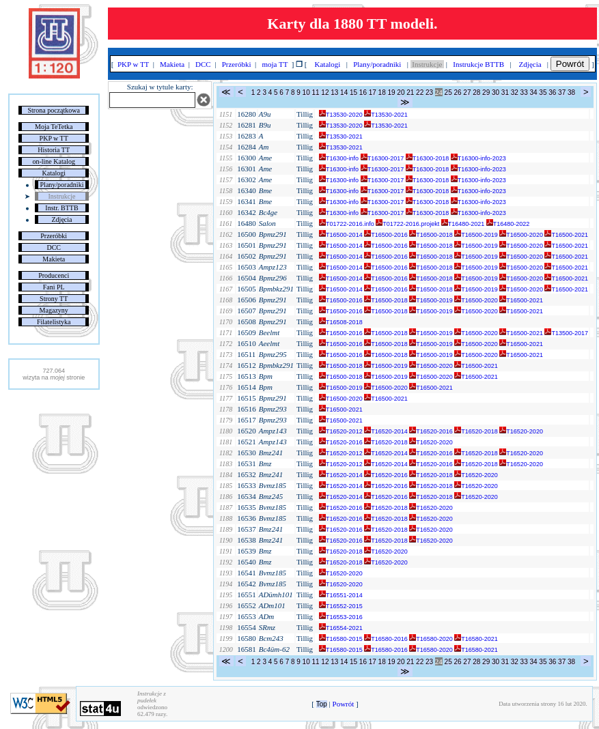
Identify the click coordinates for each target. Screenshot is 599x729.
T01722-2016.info (346, 223)
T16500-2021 (566, 234)
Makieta (53, 259)
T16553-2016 (341, 617)
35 (542, 92)
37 (562, 92)
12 (325, 92)
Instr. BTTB (61, 208)
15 (353, 92)
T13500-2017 (566, 333)
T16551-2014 (341, 595)
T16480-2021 (463, 223)
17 (372, 92)
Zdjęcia (62, 219)
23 (429, 92)
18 (382, 92)
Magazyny (54, 310)
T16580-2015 (341, 638)
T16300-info (339, 158)
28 (476, 92)
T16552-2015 (341, 606)
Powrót (570, 64)
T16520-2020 (521, 431)
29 (486, 92)
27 (467, 92)
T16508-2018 (341, 322)
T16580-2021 (476, 638)
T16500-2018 (431, 234)
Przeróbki (53, 236)
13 (334, 92)
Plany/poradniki (62, 184)
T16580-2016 (386, 638)
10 (306, 92)
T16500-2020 (521, 234)
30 (495, 92)
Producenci (53, 275)
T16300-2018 (427, 158)
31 (505, 92)
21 (410, 92)
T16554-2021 (341, 628)
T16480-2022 (508, 223)
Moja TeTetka (53, 126)
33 (524, 92)
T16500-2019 (476, 234)
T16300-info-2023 (478, 158)
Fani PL (54, 287)
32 (514, 92)
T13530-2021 (386, 114)
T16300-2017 (382, 158)
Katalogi (54, 173)
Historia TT (54, 150)
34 (533, 92)
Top (321, 704)
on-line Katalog (53, 161)
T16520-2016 (431, 431)
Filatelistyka (53, 322)
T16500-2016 (386, 234)
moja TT (275, 64)
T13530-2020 (341, 114)
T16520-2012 (341, 431)
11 (315, 92)
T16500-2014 (341, 234)
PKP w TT (54, 138)
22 (419, 92)
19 (391, 92)
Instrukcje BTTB (478, 64)
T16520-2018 (476, 431)
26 (457, 92)
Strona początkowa (54, 110)
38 (571, 92)
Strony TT (54, 298)
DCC (53, 247)
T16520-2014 (386, 431)
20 (400, 92)
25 (448, 92)
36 (552, 92)
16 (363, 92)
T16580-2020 (431, 638)
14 (344, 92)
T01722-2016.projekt (407, 223)
